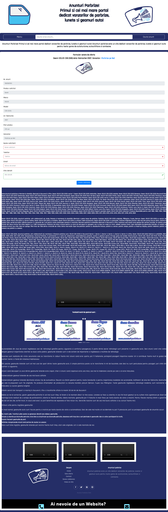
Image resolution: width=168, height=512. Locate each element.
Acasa (69, 471)
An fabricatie (8, 116)
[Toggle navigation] (19, 37)
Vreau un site (68, 482)
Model (5, 106)
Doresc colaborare (69, 479)
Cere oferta (69, 474)
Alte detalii (7, 170)
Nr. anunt (6, 79)
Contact (69, 476)
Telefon (6, 152)
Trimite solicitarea (84, 183)
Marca (5, 97)
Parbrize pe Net (108, 58)
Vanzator (6, 134)
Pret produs (8, 125)
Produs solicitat (9, 88)
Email (5, 161)
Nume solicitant (9, 143)
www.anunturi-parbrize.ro (10, 194)
